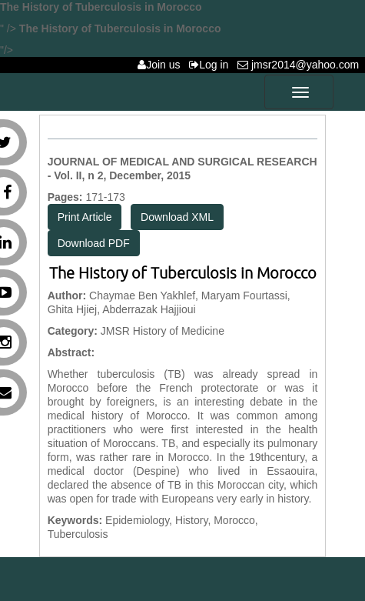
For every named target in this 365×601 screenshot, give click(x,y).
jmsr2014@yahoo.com (301, 64)
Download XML (177, 217)
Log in (211, 64)
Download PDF (94, 243)
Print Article (85, 217)
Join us (162, 64)
